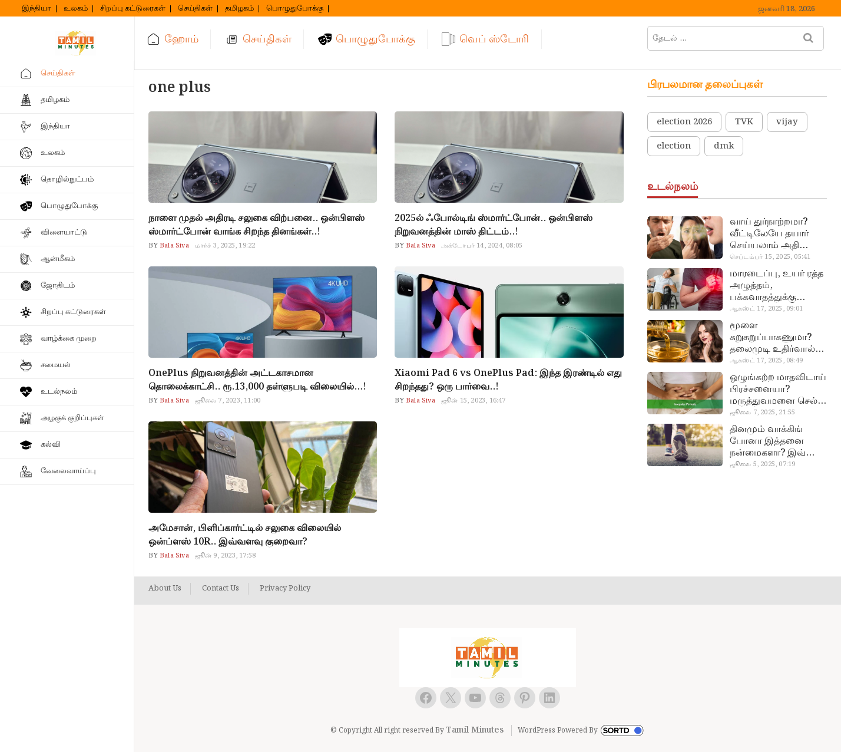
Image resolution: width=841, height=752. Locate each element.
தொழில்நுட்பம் (67, 179)
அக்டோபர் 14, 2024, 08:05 (481, 245)
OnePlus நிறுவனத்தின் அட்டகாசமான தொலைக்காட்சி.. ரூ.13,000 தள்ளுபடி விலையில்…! (257, 380)
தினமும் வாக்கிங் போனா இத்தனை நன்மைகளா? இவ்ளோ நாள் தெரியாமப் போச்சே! (777, 441)
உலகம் (76, 8)
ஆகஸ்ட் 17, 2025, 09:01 (766, 309)
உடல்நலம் (59, 391)
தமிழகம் (239, 8)
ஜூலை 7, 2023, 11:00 (227, 400)
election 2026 (684, 122)
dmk (724, 146)
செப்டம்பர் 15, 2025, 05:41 (770, 257)
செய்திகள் (195, 8)
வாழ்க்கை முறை (69, 338)
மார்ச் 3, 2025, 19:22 (225, 245)
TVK (744, 122)
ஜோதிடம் (58, 285)
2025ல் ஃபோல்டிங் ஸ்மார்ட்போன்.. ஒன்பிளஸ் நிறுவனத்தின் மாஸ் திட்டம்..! (493, 225)
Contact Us (220, 589)
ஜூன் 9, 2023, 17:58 (225, 555)
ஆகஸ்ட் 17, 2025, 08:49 (766, 360)
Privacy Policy (285, 589)
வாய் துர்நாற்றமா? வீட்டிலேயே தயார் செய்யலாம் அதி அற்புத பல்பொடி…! (772, 234)
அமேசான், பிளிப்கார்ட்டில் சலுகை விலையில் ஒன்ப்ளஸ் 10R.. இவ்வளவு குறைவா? (244, 535)
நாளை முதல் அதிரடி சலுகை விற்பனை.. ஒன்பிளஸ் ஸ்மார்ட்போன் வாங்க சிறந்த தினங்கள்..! (256, 225)
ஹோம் (181, 39)
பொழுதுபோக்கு (294, 8)
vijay (787, 122)
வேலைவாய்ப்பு (68, 471)
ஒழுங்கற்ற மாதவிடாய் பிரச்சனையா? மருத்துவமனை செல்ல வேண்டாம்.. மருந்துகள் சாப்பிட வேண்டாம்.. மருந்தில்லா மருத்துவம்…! (778, 389)
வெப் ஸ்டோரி (494, 39)
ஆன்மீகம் (58, 259)
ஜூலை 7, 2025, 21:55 (762, 412)
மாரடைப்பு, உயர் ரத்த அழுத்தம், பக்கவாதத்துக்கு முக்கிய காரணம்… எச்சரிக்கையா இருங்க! (778, 286)
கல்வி (51, 444)
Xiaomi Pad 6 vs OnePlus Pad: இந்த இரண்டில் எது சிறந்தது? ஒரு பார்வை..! (508, 380)
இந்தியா (36, 8)
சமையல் (56, 365)
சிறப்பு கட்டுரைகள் (132, 8)
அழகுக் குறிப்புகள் (72, 418)
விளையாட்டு (64, 232)
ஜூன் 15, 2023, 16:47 (473, 400)
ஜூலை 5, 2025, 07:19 (762, 464)
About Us (164, 589)
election (674, 146)
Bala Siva (173, 245)
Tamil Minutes (475, 730)
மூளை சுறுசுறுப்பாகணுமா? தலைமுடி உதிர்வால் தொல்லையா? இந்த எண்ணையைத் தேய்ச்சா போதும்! (772, 337)
